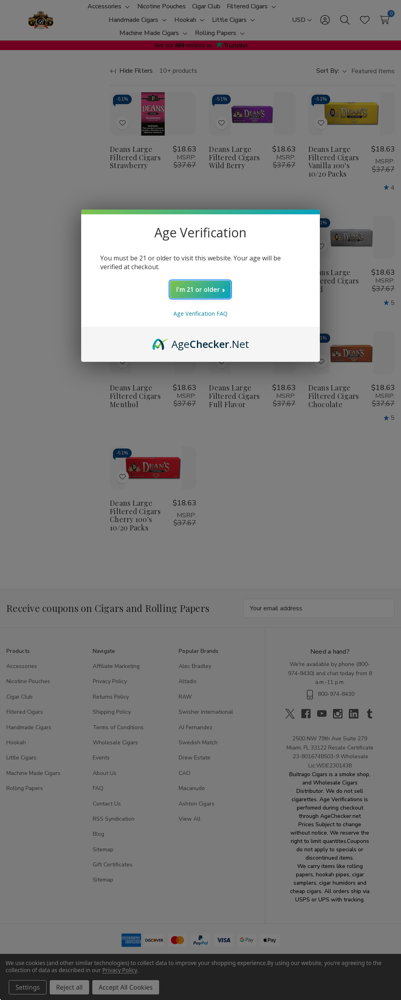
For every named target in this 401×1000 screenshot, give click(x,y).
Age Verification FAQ (200, 313)
